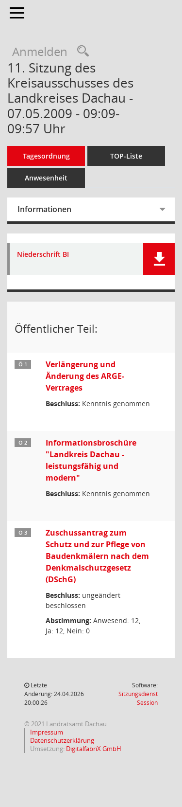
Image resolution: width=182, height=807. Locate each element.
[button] (159, 259)
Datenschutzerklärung (61, 740)
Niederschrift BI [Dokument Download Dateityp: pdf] (43, 255)
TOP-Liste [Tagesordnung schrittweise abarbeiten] (126, 156)
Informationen (44, 209)
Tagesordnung (46, 156)
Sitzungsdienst (138, 698)
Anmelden (39, 51)
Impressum (46, 732)
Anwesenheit (46, 177)
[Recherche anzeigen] (80, 51)
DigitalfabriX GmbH (93, 748)
